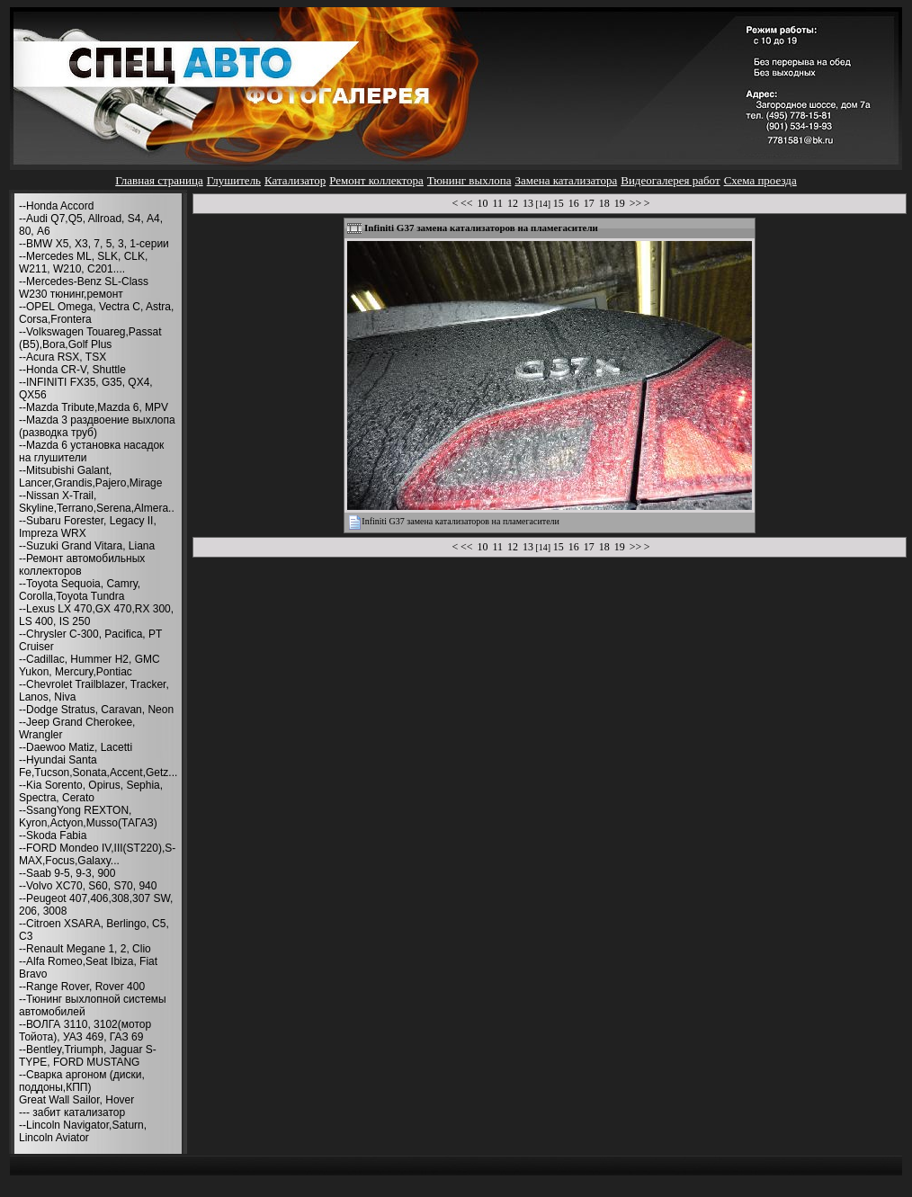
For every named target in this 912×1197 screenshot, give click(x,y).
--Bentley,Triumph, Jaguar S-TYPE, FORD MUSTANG (87, 1055)
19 (619, 203)
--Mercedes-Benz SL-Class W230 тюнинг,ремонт (83, 287)
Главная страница (158, 180)
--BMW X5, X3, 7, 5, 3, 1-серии (94, 243)
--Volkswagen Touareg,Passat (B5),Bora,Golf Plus (90, 338)
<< (466, 203)
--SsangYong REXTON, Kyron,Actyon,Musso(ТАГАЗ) (88, 816)
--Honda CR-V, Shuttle (72, 369)
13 (528, 203)
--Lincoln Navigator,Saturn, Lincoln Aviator (83, 1131)
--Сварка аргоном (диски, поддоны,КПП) (82, 1081)
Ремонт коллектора (376, 180)
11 (497, 203)
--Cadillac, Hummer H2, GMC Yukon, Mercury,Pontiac (89, 665)
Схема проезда (760, 180)
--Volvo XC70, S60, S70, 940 (87, 886)
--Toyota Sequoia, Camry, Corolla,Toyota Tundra (79, 590)
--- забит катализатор (72, 1112)
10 (482, 203)
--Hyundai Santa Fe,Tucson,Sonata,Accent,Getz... (98, 766)
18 (604, 203)
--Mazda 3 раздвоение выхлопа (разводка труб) (97, 426)
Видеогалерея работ (670, 180)
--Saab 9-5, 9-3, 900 (67, 873)
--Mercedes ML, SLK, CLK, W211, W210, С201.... (83, 262)
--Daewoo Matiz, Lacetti (75, 747)
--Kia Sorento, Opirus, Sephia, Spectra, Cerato (91, 791)
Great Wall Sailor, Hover (76, 1100)
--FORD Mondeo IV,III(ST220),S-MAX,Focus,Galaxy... (97, 854)
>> (636, 203)
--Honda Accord (56, 206)
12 (512, 203)
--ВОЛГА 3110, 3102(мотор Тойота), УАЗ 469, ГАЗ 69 (85, 1030)
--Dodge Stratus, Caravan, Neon (96, 709)
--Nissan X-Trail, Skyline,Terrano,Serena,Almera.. (96, 501)
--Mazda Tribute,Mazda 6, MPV (93, 407)
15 (558, 203)
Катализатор (295, 180)
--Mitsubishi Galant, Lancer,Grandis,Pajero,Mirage (90, 476)
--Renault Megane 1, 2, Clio (85, 948)
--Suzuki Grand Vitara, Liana (87, 546)
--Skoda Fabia (52, 835)
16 (573, 203)
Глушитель (234, 180)
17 (589, 203)
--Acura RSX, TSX (62, 357)
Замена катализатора (565, 180)
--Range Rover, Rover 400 (82, 986)
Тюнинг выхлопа (469, 180)
